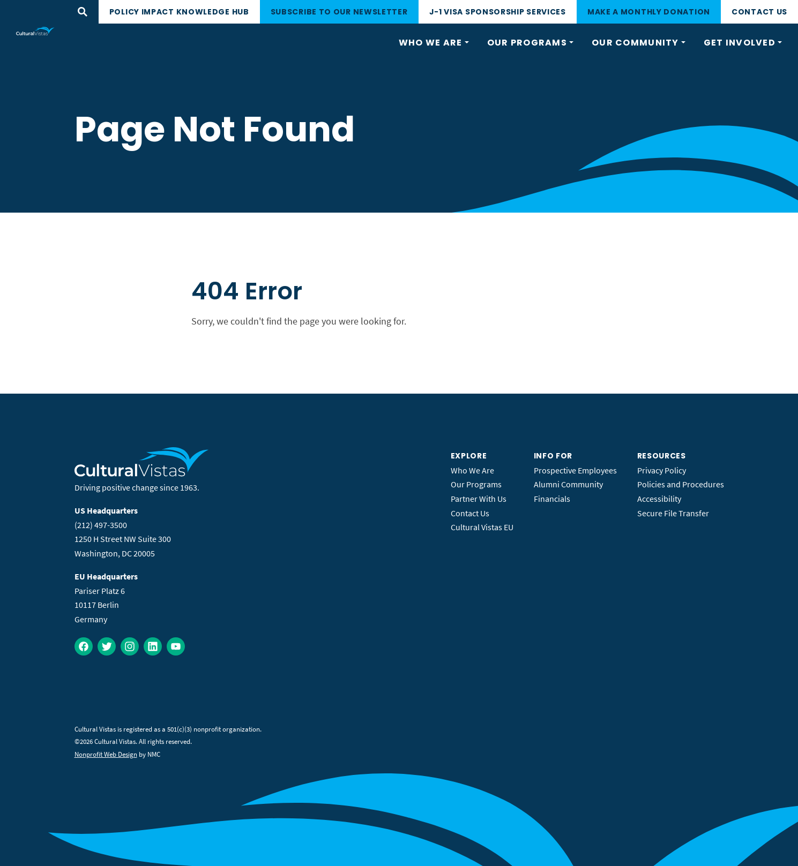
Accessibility (659, 498)
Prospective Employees (575, 470)
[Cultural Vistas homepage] (35, 31)
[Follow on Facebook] (83, 646)
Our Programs (476, 484)
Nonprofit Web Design (105, 754)
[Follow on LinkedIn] (153, 646)
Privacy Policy (661, 470)
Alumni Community (568, 484)
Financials (552, 498)
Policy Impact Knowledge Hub (179, 11)
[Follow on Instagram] (130, 646)
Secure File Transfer (673, 513)
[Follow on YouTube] (176, 646)
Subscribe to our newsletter (339, 11)
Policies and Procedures (680, 484)
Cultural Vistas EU (482, 527)
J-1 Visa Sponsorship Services (497, 11)
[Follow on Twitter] (107, 646)
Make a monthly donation (648, 11)
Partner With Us (478, 498)
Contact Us (759, 11)
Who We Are (472, 470)
